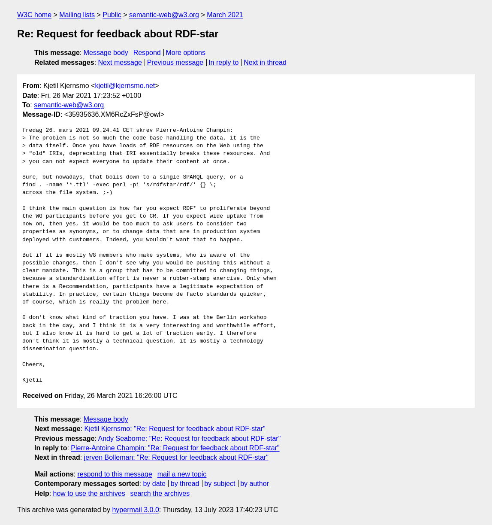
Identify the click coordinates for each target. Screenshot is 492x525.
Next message (120, 62)
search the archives (160, 493)
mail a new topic (182, 474)
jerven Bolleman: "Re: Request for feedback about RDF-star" (176, 457)
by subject (219, 483)
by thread (185, 483)
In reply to (223, 62)
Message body (106, 52)
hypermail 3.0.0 (135, 509)
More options (186, 52)
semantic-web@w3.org (164, 14)
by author (254, 483)
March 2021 (225, 14)
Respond (147, 52)
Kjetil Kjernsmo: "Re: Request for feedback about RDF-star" (175, 428)
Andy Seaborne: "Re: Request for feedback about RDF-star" (189, 438)
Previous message (175, 62)
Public (112, 14)
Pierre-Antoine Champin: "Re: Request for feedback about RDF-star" (175, 448)
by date (154, 483)
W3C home (34, 14)
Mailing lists (77, 14)
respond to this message (114, 474)
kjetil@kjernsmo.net (125, 85)
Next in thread (265, 62)
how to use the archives (89, 493)
